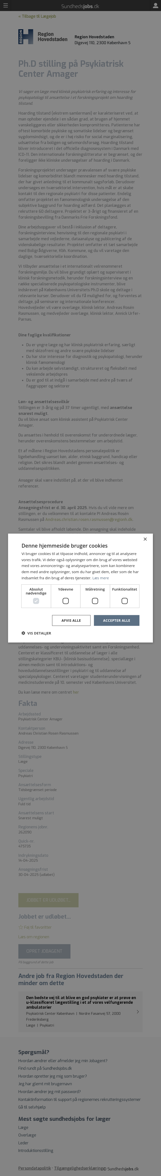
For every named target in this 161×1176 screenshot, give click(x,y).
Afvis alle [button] (71, 620)
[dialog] (80, 588)
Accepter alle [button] (116, 620)
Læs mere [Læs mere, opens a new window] (100, 577)
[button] (36, 633)
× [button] (145, 539)
